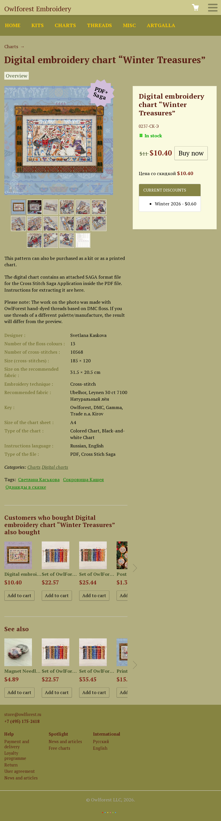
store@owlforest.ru (22, 714)
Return (11, 765)
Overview (16, 75)
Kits (37, 25)
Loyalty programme (15, 755)
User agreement (19, 771)
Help (9, 734)
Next (135, 568)
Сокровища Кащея (83, 479)
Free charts (59, 748)
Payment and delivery (16, 744)
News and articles (21, 778)
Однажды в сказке (25, 487)
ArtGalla (161, 25)
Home (12, 25)
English (100, 748)
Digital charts (55, 467)
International (106, 734)
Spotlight (58, 734)
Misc (129, 25)
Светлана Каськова (39, 479)
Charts (65, 25)
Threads (99, 25)
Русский (101, 741)
